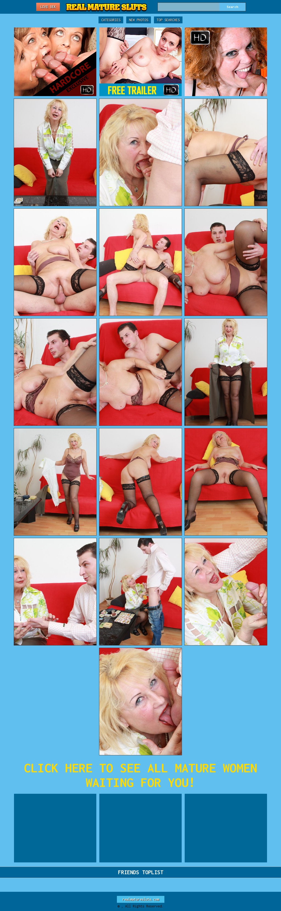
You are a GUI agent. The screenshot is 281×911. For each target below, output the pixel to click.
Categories (110, 20)
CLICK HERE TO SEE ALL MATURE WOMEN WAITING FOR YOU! (140, 775)
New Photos (138, 20)
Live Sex (48, 7)
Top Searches (168, 20)
